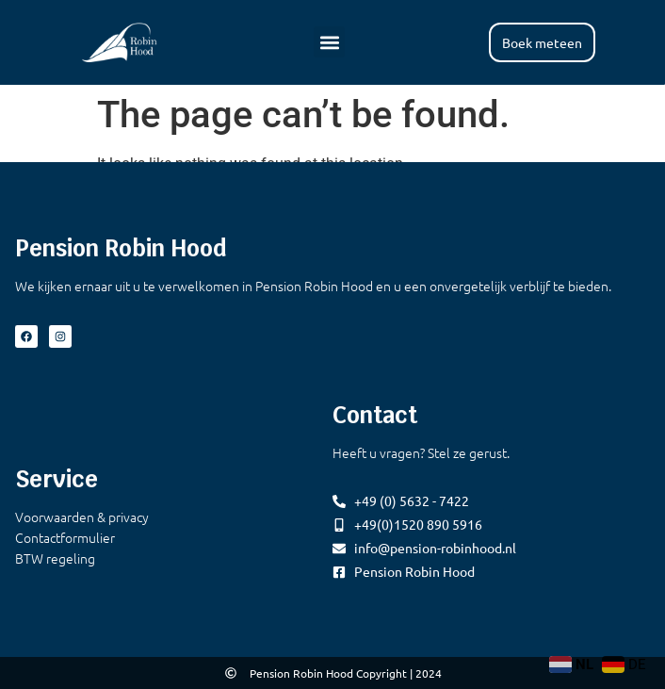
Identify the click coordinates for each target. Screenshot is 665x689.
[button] (329, 41)
